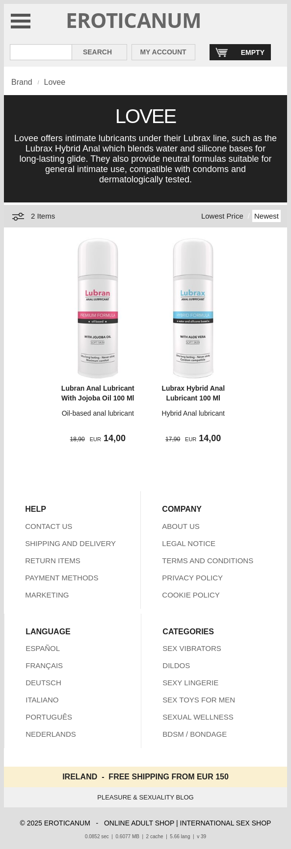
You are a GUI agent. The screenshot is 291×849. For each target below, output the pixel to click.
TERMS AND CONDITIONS (207, 560)
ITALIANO (42, 700)
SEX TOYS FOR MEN (198, 700)
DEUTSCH (43, 682)
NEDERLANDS (51, 734)
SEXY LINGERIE (190, 682)
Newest (266, 216)
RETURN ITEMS (52, 560)
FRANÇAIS (44, 665)
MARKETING (47, 595)
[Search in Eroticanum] (41, 52)
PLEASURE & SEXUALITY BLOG (145, 797)
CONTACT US (48, 526)
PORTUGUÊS (49, 717)
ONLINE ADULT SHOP (139, 823)
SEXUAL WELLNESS (198, 717)
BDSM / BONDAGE (194, 734)
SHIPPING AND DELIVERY (70, 543)
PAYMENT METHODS (61, 578)
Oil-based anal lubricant (98, 413)
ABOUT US (180, 526)
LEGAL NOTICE (188, 543)
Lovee (54, 82)
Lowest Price (222, 216)
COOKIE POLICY (191, 595)
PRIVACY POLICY (192, 578)
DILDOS (176, 665)
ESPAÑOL (43, 648)
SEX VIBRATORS (191, 648)
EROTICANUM (134, 20)
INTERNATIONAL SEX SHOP (225, 823)
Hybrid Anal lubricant (193, 413)
